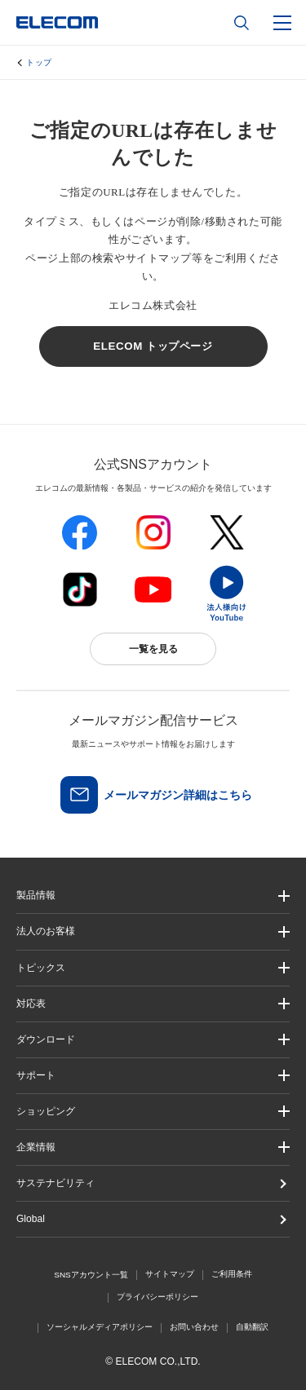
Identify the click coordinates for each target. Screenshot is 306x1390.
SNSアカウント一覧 (91, 1274)
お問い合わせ (194, 1326)
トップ (39, 62)
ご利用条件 (231, 1273)
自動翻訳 (252, 1326)
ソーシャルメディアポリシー (100, 1326)
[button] (153, 968)
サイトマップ (169, 1273)
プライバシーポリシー (157, 1296)
